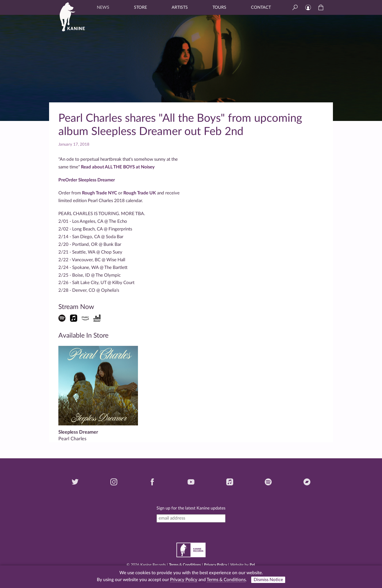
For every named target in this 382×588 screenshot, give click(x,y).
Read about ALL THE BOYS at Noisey (118, 167)
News (103, 7)
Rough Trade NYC (99, 193)
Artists (180, 7)
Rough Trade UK (139, 193)
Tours (219, 7)
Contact (261, 7)
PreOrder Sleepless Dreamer (86, 180)
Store (140, 7)
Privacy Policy (215, 565)
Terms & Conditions (185, 565)
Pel (252, 565)
